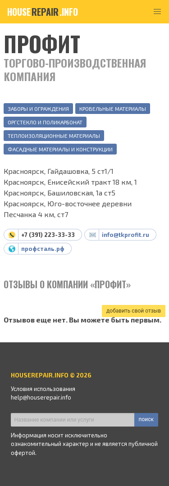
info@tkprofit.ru (125, 235)
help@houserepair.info (41, 397)
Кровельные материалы (112, 108)
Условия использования (43, 388)
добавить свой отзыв (133, 311)
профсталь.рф (42, 248)
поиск (146, 419)
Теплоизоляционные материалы (54, 135)
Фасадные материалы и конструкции (60, 149)
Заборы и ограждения (38, 108)
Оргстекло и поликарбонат (45, 122)
